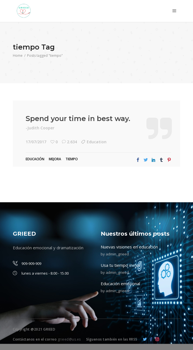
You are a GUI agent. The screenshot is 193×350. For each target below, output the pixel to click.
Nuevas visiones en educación (129, 247)
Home (18, 55)
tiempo (72, 159)
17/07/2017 (36, 141)
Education (97, 141)
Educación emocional (120, 283)
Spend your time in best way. (78, 118)
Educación (35, 159)
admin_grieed (117, 254)
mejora (55, 159)
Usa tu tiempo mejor (121, 265)
